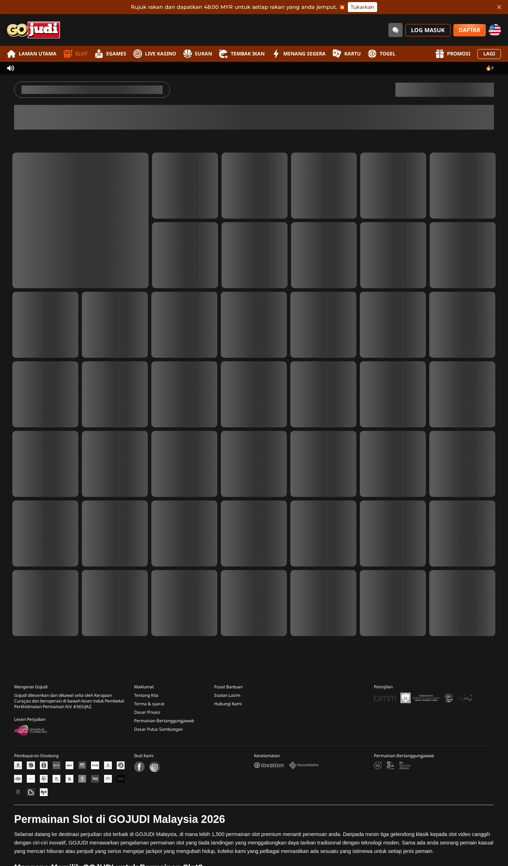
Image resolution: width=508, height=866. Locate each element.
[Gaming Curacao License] (30, 727)
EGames (110, 53)
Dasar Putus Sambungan (158, 726)
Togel (381, 53)
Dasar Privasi (147, 709)
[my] (495, 30)
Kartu (347, 53)
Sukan (197, 53)
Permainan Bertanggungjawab (164, 717)
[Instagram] (154, 763)
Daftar (469, 30)
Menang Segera (299, 53)
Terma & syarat (149, 701)
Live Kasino (154, 53)
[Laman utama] (33, 30)
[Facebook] (139, 763)
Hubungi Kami (228, 701)
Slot (75, 53)
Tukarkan (362, 7)
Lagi (489, 54)
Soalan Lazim (227, 692)
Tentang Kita (146, 692)
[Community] (395, 30)
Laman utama (31, 53)
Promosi (452, 53)
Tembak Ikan (242, 53)
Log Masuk (428, 30)
